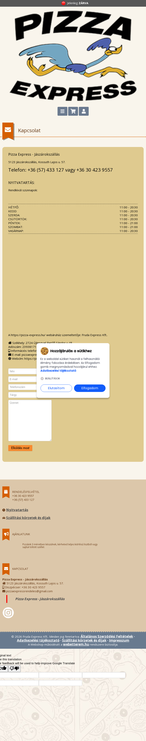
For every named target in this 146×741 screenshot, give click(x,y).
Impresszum (119, 640)
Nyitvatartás (17, 510)
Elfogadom (89, 388)
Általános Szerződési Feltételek (107, 636)
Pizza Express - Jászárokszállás (39, 599)
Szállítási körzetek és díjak (28, 518)
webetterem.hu (76, 644)
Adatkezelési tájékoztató (38, 640)
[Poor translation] (14, 668)
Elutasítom (56, 388)
